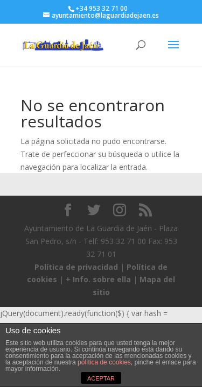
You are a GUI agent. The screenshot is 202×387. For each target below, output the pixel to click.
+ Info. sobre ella (98, 279)
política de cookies (104, 362)
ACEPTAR (101, 378)
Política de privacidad (76, 267)
